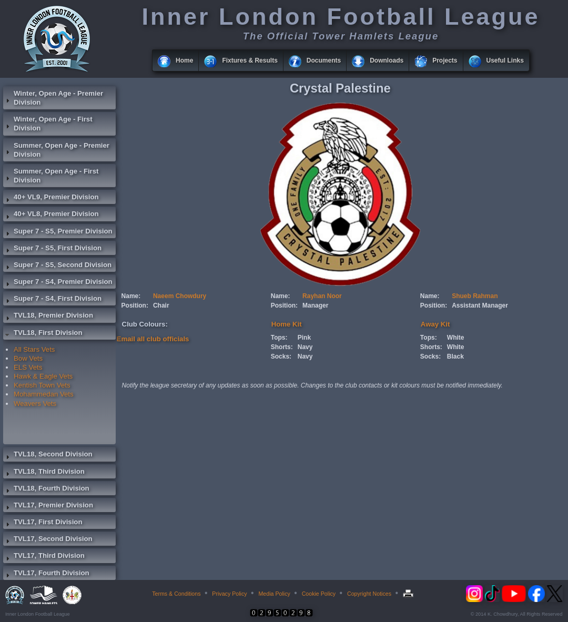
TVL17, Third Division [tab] (44, 557)
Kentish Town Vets (42, 385)
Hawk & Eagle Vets (43, 376)
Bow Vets (28, 358)
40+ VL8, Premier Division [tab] (51, 215)
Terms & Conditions (176, 593)
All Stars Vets (34, 349)
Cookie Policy (319, 593)
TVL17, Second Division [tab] (48, 540)
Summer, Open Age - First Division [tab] (50, 175)
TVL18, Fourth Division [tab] (46, 489)
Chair (161, 305)
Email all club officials (153, 339)
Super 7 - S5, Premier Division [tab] (58, 232)
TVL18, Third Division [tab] (44, 472)
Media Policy (274, 593)
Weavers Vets (35, 403)
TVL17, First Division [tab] (42, 523)
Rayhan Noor (322, 296)
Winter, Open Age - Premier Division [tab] (53, 97)
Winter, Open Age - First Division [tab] (48, 123)
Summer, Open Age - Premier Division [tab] (56, 149)
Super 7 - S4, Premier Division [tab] (58, 283)
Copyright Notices (369, 593)
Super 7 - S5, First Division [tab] (52, 249)
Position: (134, 305)
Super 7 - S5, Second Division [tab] (57, 266)
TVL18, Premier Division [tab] (48, 316)
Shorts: (282, 347)
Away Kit (435, 324)
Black (455, 356)
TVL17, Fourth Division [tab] (46, 574)
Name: (131, 296)
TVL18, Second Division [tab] (48, 455)
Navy (305, 347)
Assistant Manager (480, 305)
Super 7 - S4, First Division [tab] (52, 299)
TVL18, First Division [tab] (42, 334)
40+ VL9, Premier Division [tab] (51, 198)
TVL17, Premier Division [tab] (48, 506)
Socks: (281, 356)
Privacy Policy (229, 593)
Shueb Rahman (475, 296)
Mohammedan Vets (44, 394)
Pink (304, 337)
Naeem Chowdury (179, 296)
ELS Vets (28, 367)
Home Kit (286, 324)
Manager (315, 305)
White (455, 337)
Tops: (279, 337)
